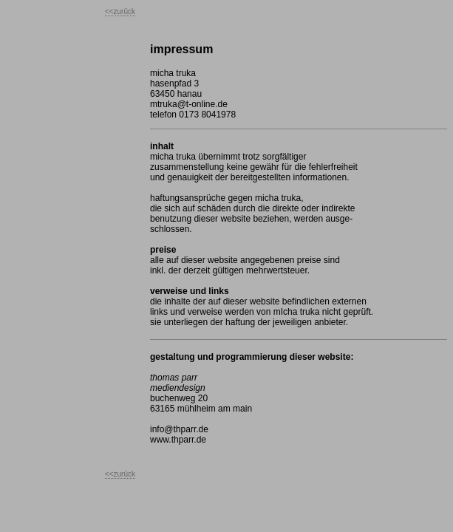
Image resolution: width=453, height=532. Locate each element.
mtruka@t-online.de (189, 104)
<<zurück (120, 11)
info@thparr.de (179, 429)
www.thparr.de (178, 439)
